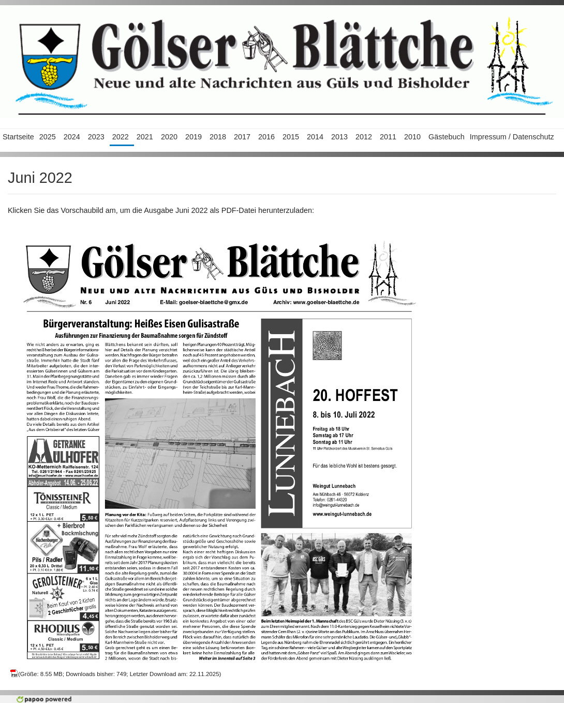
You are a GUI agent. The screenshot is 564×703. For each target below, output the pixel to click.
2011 (388, 137)
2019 (193, 137)
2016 (266, 137)
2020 (169, 137)
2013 (339, 137)
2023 (96, 137)
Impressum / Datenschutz (512, 137)
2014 (315, 137)
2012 (363, 137)
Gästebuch (446, 137)
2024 (72, 137)
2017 (242, 137)
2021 (145, 137)
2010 (412, 137)
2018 (218, 137)
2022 (120, 137)
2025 (47, 137)
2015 (291, 137)
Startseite (18, 137)
